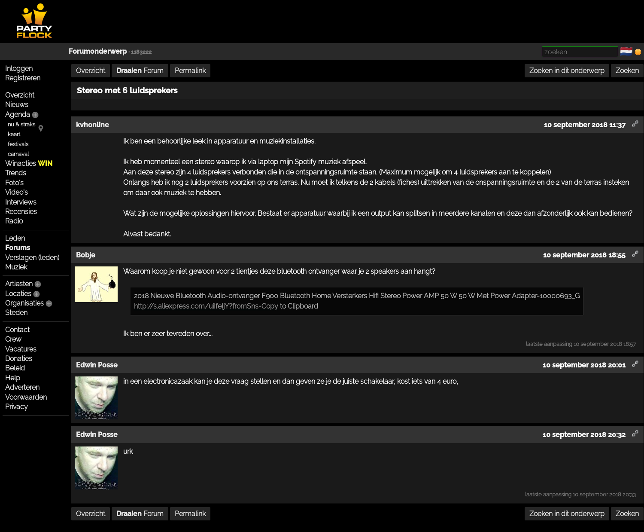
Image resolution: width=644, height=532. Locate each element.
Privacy (16, 407)
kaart (14, 134)
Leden (15, 238)
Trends (15, 173)
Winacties (28, 163)
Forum (140, 71)
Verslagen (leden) (32, 258)
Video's (16, 192)
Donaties (18, 359)
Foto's (14, 183)
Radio (14, 221)
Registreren (22, 78)
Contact (17, 330)
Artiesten (19, 284)
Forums (17, 248)
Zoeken (627, 71)
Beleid (15, 368)
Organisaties (24, 303)
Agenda (17, 114)
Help (12, 378)
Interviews (20, 202)
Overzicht (19, 95)
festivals (18, 144)
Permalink (190, 71)
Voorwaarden (26, 397)
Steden (16, 313)
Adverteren (22, 387)
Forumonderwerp (98, 51)
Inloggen (19, 68)
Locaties (18, 294)
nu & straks (21, 124)
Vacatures (20, 349)
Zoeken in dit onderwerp (567, 71)
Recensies (21, 212)
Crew (13, 339)
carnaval (18, 154)
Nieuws (16, 105)
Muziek (16, 267)
